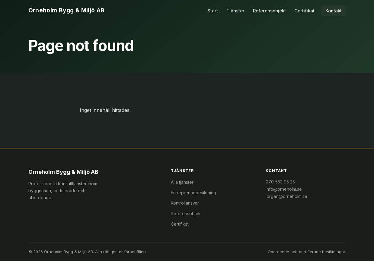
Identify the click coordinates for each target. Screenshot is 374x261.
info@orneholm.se (284, 189)
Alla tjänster (182, 182)
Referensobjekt (269, 11)
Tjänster (235, 11)
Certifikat (304, 11)
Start (212, 11)
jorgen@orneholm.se (286, 196)
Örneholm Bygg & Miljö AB (66, 10)
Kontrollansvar (185, 202)
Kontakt (333, 11)
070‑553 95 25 (280, 181)
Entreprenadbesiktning (193, 192)
